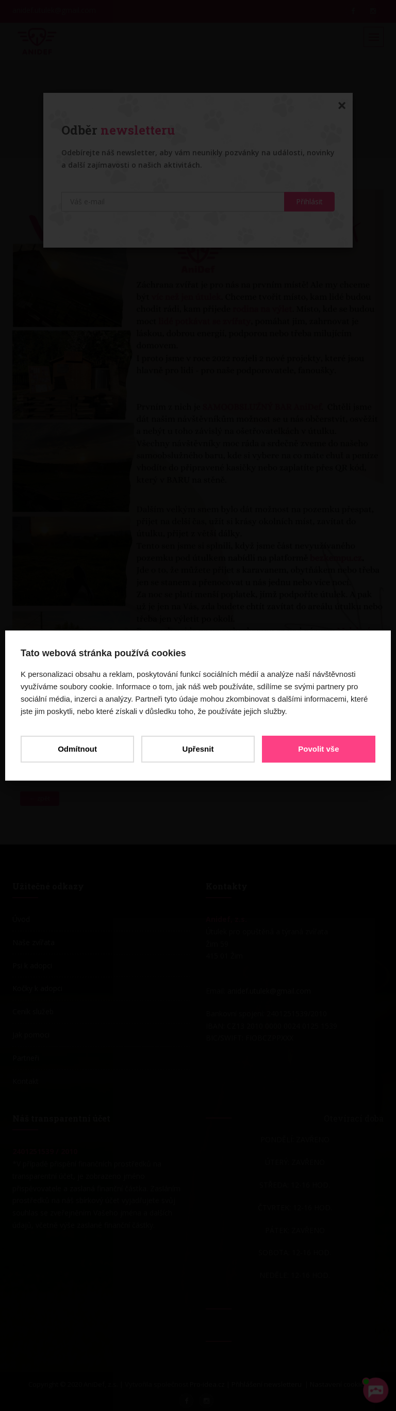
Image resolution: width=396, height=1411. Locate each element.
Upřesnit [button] (198, 748)
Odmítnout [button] (77, 748)
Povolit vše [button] (318, 748)
